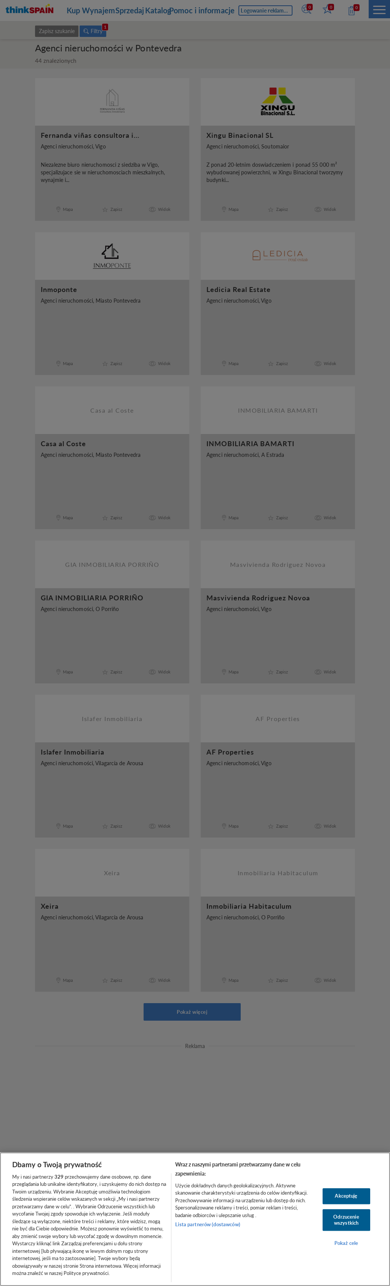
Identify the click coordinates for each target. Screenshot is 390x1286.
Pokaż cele (346, 1243)
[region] (195, 1219)
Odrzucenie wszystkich (346, 1220)
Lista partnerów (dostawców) (207, 1224)
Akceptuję (346, 1196)
